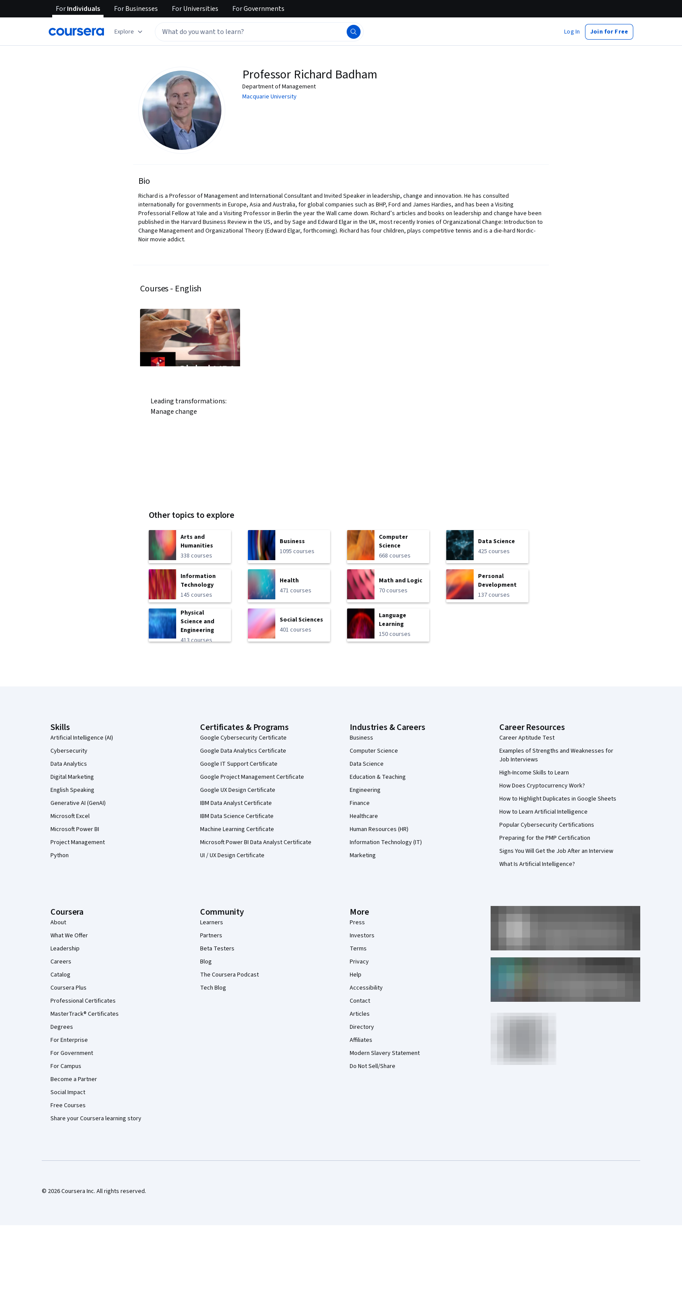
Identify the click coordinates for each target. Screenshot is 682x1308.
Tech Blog (213, 988)
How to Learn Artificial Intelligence (543, 812)
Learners (211, 922)
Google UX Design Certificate (237, 790)
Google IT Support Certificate (238, 764)
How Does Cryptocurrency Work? (542, 785)
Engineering (365, 790)
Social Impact (67, 1092)
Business (361, 737)
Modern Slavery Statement (385, 1053)
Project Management (77, 842)
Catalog (60, 974)
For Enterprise (69, 1040)
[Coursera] (76, 32)
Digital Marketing (72, 777)
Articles (360, 1014)
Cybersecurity (68, 751)
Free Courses (68, 1105)
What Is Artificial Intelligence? (537, 864)
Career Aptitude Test (527, 737)
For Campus (65, 1066)
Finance (360, 803)
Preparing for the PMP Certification (544, 838)
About (58, 922)
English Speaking (72, 790)
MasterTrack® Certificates (84, 1014)
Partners (211, 935)
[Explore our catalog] (129, 32)
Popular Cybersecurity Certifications (546, 825)
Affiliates (361, 1040)
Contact (360, 1001)
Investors (362, 935)
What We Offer (69, 935)
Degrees (61, 1027)
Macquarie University (269, 96)
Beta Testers (217, 948)
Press (357, 922)
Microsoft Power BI (74, 829)
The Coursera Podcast (229, 974)
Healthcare (364, 816)
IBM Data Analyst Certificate (236, 803)
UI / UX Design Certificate (232, 855)
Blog (206, 961)
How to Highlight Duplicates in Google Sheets (557, 798)
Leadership (65, 948)
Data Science (367, 764)
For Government (71, 1053)
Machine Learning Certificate (237, 829)
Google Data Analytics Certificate (243, 751)
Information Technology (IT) (386, 842)
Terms (358, 948)
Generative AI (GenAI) (78, 803)
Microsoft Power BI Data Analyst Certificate (255, 842)
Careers (60, 961)
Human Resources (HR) (379, 829)
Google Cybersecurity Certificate (243, 737)
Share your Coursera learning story (95, 1118)
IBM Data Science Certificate (237, 816)
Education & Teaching (378, 777)
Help (355, 974)
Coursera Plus (68, 988)
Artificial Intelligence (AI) (81, 737)
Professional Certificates (83, 1001)
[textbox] (259, 31)
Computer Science (374, 751)
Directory (362, 1027)
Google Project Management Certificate (252, 777)
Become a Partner (73, 1079)
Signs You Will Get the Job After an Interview (556, 851)
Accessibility (366, 988)
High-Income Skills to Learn (534, 772)
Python (59, 855)
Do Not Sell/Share (372, 1066)
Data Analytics (68, 764)
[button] (572, 31)
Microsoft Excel (70, 816)
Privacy (359, 961)
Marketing (363, 855)
